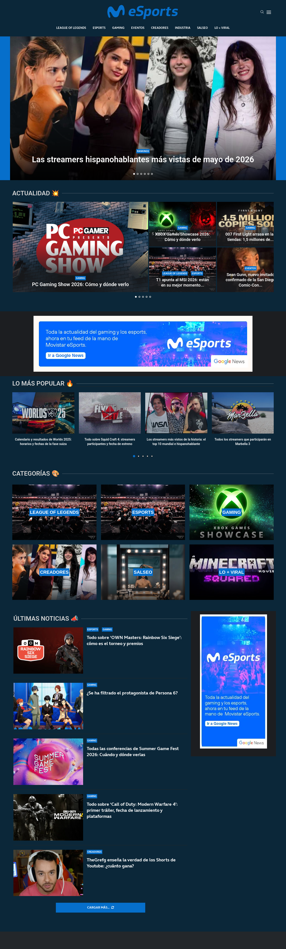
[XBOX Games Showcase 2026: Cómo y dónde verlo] (182, 224)
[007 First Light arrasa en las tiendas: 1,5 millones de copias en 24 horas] (250, 224)
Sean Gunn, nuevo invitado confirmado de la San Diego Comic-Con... (250, 279)
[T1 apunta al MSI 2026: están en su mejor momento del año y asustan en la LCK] (182, 269)
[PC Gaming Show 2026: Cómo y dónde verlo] (80, 247)
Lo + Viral (222, 28)
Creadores (159, 28)
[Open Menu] (269, 12)
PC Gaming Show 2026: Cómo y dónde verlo (80, 284)
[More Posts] (100, 908)
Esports (99, 28)
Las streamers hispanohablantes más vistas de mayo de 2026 (143, 159)
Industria (182, 28)
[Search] (262, 12)
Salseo (202, 28)
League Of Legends (71, 28)
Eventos (137, 28)
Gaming (118, 28)
